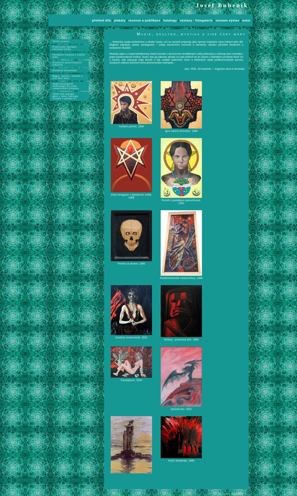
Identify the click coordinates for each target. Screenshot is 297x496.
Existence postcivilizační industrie (67, 63)
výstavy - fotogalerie (196, 20)
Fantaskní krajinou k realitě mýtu (69, 56)
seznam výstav (227, 20)
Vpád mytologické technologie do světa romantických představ (66, 86)
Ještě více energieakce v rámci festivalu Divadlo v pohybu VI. (65, 96)
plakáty (119, 20)
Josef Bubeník (222, 5)
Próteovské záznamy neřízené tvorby (65, 48)
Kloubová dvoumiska (65, 70)
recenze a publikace (144, 20)
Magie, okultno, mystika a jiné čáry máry (68, 77)
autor (246, 20)
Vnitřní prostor (61, 41)
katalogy (170, 20)
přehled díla (101, 20)
